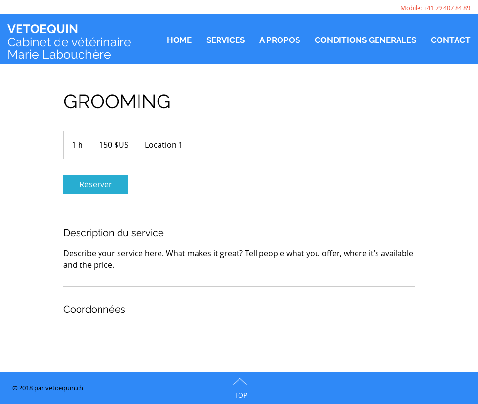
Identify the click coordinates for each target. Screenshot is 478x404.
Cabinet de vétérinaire (69, 42)
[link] (95, 184)
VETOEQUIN (42, 28)
